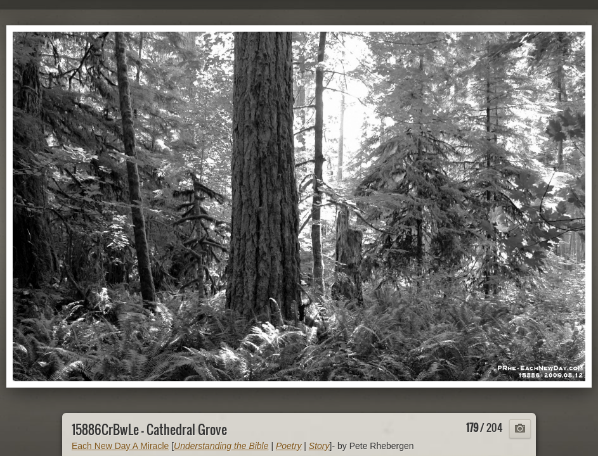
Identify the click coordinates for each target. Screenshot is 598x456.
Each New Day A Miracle (120, 446)
